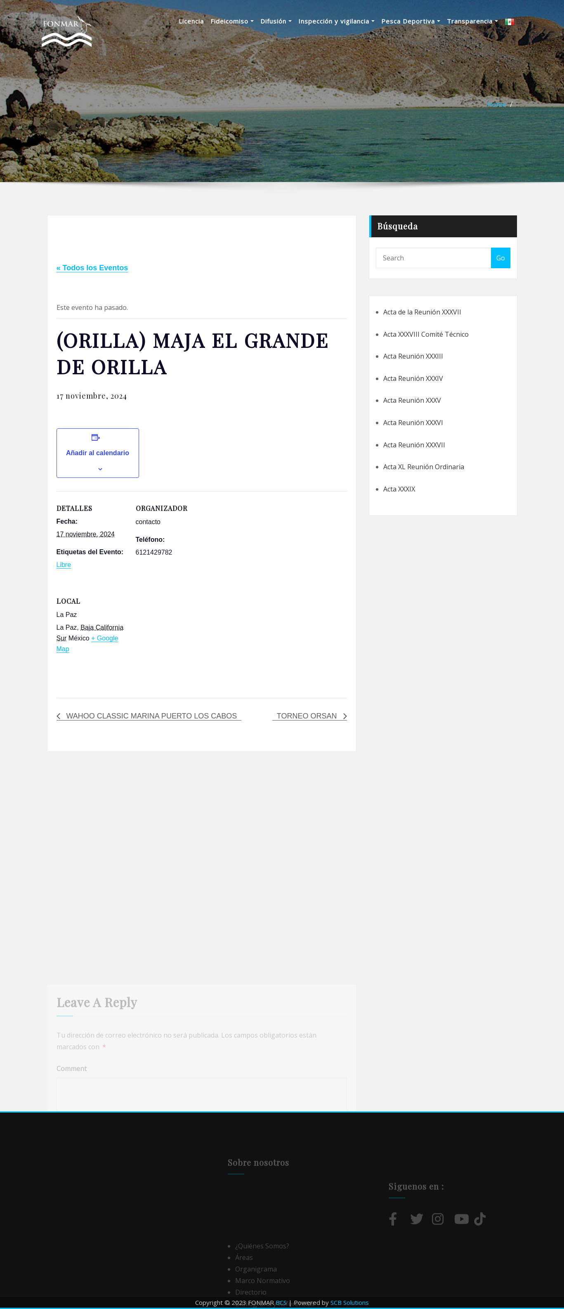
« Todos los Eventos (92, 268)
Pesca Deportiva (410, 21)
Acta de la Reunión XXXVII (422, 312)
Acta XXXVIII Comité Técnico (426, 334)
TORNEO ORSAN (308, 716)
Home (496, 104)
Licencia (191, 21)
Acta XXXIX (399, 489)
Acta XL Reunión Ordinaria (423, 466)
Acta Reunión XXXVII (414, 444)
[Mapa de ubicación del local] (179, 640)
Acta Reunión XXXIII (413, 356)
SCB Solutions (349, 1302)
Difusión (276, 21)
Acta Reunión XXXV (412, 400)
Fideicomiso (232, 21)
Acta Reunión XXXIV (413, 378)
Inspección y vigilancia (336, 21)
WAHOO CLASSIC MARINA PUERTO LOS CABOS (150, 716)
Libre (64, 564)
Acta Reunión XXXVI (413, 422)
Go (500, 257)
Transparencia (472, 21)
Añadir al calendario (97, 452)
